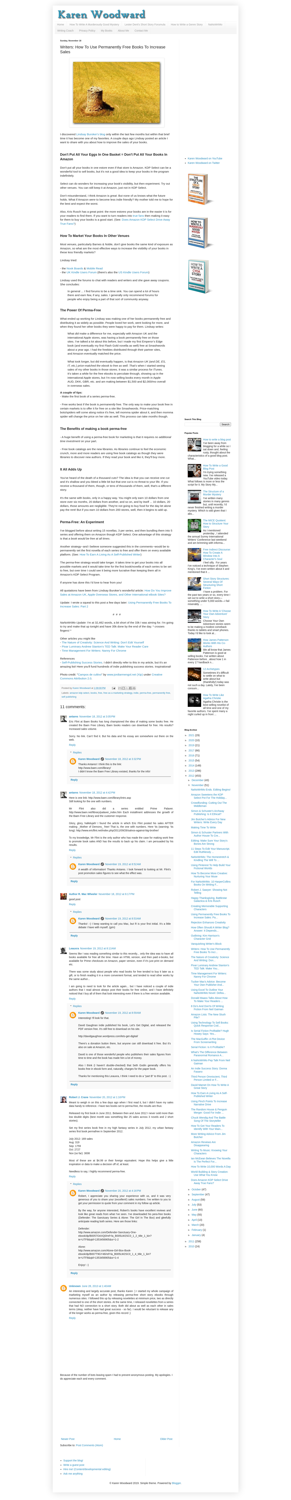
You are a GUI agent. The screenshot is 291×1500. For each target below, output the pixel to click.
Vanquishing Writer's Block (206, 943)
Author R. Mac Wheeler (83, 894)
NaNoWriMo (215, 24)
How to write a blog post (217, 439)
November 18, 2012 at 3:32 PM (123, 759)
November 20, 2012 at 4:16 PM (123, 1190)
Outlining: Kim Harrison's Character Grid (205, 937)
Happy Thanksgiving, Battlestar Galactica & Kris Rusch (209, 899)
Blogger (176, 1483)
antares (73, 716)
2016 (191, 755)
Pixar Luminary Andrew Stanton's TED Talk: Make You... (210, 967)
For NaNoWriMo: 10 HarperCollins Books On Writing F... (210, 883)
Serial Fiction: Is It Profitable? (208, 1047)
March (196, 1224)
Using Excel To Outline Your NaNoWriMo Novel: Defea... (208, 991)
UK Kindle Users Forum (82, 272)
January (197, 1235)
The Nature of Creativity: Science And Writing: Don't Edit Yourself (103, 642)
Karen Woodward (82, 688)
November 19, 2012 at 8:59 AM (123, 1012)
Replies (77, 752)
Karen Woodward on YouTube (205, 158)
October (197, 1189)
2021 (191, 735)
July (194, 1204)
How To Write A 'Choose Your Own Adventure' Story (217, 614)
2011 (191, 1241)
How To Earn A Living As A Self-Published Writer (110, 554)
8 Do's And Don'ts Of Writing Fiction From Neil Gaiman (207, 1008)
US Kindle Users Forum (133, 272)
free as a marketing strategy (117, 693)
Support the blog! (73, 1460)
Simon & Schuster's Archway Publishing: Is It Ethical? (207, 812)
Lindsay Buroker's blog (90, 134)
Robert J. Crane (78, 1097)
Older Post (166, 1438)
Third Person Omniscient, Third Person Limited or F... (209, 1078)
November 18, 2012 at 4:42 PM (97, 792)
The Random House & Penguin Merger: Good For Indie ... (209, 1111)
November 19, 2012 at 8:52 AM (123, 864)
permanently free (161, 693)
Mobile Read (95, 268)
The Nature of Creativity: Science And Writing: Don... (210, 959)
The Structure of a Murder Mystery (213, 493)
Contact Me (141, 30)
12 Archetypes (211, 669)
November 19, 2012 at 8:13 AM (98, 948)
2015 (191, 760)
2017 (191, 750)
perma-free (145, 693)
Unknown (75, 1286)
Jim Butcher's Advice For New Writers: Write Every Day (208, 821)
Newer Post (67, 1438)
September (198, 1194)
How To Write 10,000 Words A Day (211, 1166)
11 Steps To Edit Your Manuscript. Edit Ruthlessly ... (210, 850)
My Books (106, 30)
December (198, 780)
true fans (138, 215)
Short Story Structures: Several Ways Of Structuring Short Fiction (216, 583)
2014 (191, 765)
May (194, 1214)
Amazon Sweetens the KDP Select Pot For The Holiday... (209, 796)
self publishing (69, 697)
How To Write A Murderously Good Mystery (94, 24)
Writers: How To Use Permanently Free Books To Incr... (210, 950)
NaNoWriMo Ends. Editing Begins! (210, 789)
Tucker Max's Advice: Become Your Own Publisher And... (208, 983)
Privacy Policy (87, 30)
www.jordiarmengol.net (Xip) (125, 674)
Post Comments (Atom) (89, 1445)
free (100, 693)
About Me (123, 30)
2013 (191, 770)
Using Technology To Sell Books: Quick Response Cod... (210, 1024)
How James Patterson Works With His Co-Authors (216, 643)
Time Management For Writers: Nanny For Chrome (94, 650)
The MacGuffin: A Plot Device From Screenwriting (208, 1040)
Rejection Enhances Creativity (208, 922)
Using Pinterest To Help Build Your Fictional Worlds (210, 867)
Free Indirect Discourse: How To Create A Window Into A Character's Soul (217, 554)
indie (136, 693)
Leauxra (74, 948)
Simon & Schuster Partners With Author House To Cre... (209, 834)
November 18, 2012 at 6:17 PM (116, 894)
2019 (191, 745)
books (94, 693)
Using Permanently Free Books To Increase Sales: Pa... (210, 916)
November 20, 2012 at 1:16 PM (107, 1097)
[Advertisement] (117, 1409)
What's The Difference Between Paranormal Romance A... (209, 1054)
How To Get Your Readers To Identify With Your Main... (207, 1127)
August (196, 1199)
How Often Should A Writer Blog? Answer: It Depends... (210, 929)
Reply (72, 744)
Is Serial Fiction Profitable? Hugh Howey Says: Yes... (210, 1032)
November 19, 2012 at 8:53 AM (123, 918)
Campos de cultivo (90, 674)
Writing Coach (65, 30)
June (195, 1209)
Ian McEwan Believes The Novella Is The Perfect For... (210, 1160)
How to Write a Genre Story (187, 24)
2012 (191, 775)
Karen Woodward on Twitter (204, 162)
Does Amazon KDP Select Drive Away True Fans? (209, 1181)
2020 (191, 740)
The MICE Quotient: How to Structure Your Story (215, 523)
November (198, 785)
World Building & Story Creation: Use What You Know (209, 1173)
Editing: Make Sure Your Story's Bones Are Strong (209, 842)
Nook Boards (75, 268)
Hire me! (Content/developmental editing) (87, 1469)
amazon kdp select (79, 693)
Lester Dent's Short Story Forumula (145, 24)
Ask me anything (73, 1473)
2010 (191, 1246)
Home (60, 24)
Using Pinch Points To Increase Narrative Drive (209, 1103)
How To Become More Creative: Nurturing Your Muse (209, 875)
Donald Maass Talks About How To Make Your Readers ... (209, 999)
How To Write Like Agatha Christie (213, 697)
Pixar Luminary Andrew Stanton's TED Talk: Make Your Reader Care (105, 646)
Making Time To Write (203, 827)
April (195, 1219)
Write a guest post (73, 1464)
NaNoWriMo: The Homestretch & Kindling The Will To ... (210, 858)
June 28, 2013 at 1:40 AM (96, 1286)
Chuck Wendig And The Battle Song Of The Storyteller (208, 1119)
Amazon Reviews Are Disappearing (203, 1144)
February (197, 1229)
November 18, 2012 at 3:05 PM (97, 716)
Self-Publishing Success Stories (82, 662)
